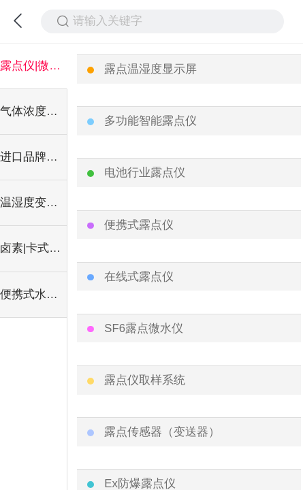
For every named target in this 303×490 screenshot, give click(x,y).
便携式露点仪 (139, 224)
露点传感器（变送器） (162, 431)
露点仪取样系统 (144, 380)
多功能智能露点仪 (150, 120)
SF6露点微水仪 (143, 328)
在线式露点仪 (139, 276)
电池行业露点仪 (144, 172)
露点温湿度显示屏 (150, 69)
